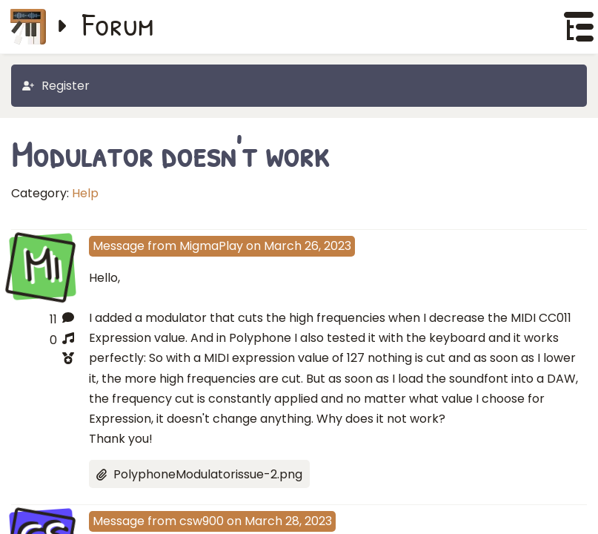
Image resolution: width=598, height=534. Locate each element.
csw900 (201, 521)
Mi (42, 265)
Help (85, 193)
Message (118, 245)
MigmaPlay (211, 245)
